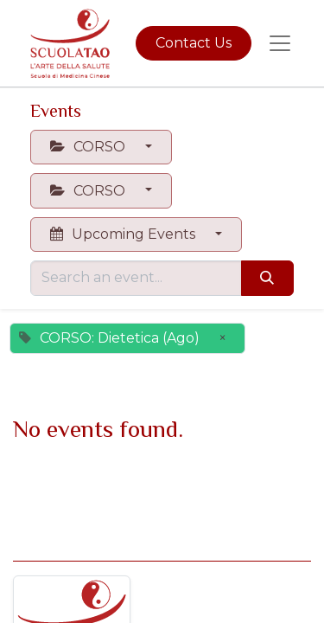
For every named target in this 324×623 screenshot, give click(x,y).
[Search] (267, 277)
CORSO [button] (89, 146)
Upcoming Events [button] (124, 234)
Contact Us (194, 43)
